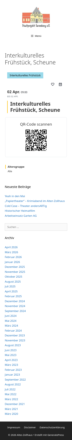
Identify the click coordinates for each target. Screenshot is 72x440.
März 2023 (11, 365)
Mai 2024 (10, 321)
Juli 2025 (10, 286)
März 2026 (11, 252)
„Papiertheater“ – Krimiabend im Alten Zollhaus (35, 201)
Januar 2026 (12, 262)
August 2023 (13, 345)
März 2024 (11, 325)
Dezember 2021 (15, 404)
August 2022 (13, 384)
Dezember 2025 (15, 267)
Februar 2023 (13, 370)
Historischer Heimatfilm (20, 211)
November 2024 (15, 306)
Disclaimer (30, 427)
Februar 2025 (13, 296)
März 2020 (11, 414)
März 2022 (11, 399)
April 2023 (11, 360)
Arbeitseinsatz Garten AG (21, 216)
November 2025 (15, 272)
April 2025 (11, 291)
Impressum (13, 427)
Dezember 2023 (15, 335)
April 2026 (11, 247)
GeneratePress (55, 434)
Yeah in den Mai (15, 196)
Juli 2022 (10, 389)
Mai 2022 (10, 394)
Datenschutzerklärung (52, 427)
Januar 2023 (12, 374)
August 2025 (13, 281)
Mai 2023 (10, 355)
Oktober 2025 (13, 276)
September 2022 (15, 379)
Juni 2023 (10, 350)
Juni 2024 (10, 316)
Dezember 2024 (15, 301)
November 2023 (15, 340)
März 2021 (11, 409)
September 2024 (15, 311)
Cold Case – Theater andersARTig (26, 206)
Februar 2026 (13, 257)
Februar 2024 (13, 330)
